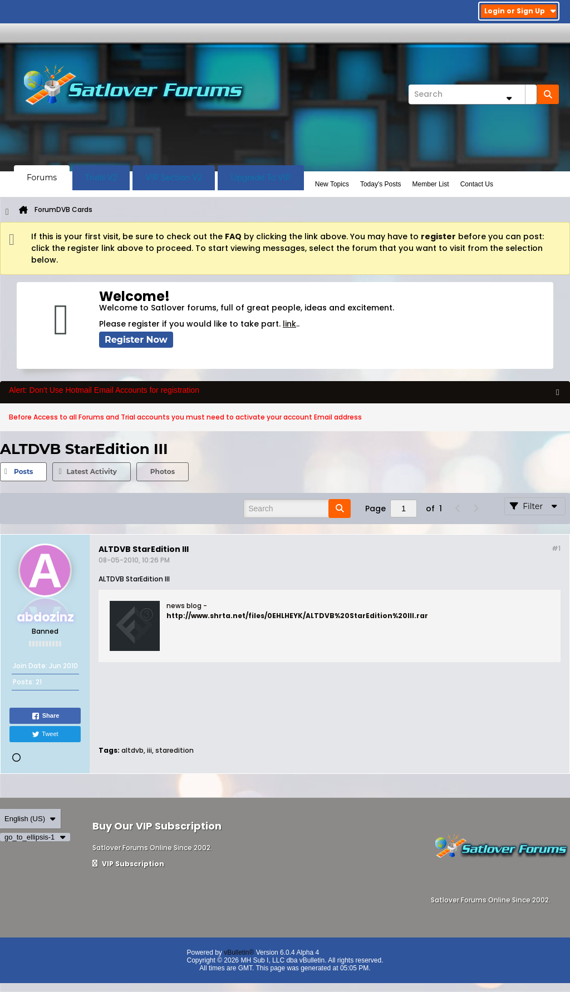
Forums (42, 177)
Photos (162, 471)
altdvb (132, 750)
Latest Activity (91, 471)
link (289, 323)
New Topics (332, 184)
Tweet (45, 734)
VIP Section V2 (173, 177)
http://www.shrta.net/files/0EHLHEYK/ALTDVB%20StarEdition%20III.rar (297, 615)
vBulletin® (239, 952)
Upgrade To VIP (260, 177)
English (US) (30, 819)
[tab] (23, 471)
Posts (23, 471)
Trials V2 (101, 177)
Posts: (23, 682)
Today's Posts (380, 184)
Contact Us (476, 184)
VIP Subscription (128, 863)
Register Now (136, 339)
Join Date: (30, 665)
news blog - (186, 605)
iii (149, 750)
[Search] (473, 94)
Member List (430, 184)
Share (45, 716)
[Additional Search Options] (509, 98)
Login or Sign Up (520, 11)
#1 (556, 548)
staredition (174, 750)
